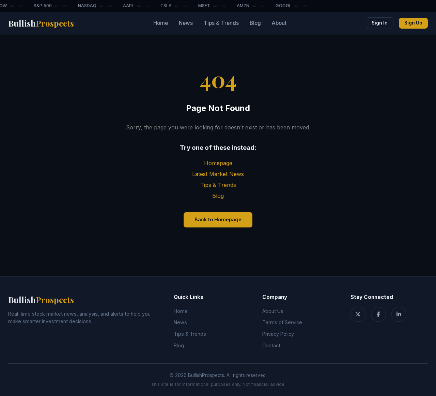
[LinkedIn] (398, 314)
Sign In (380, 23)
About (279, 23)
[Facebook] (378, 314)
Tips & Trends (221, 23)
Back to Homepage (218, 219)
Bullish (41, 23)
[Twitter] (358, 314)
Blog (255, 23)
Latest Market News (218, 174)
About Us (272, 311)
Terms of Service (282, 322)
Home (160, 23)
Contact (271, 345)
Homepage (218, 163)
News (186, 23)
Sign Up (413, 23)
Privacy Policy (278, 334)
